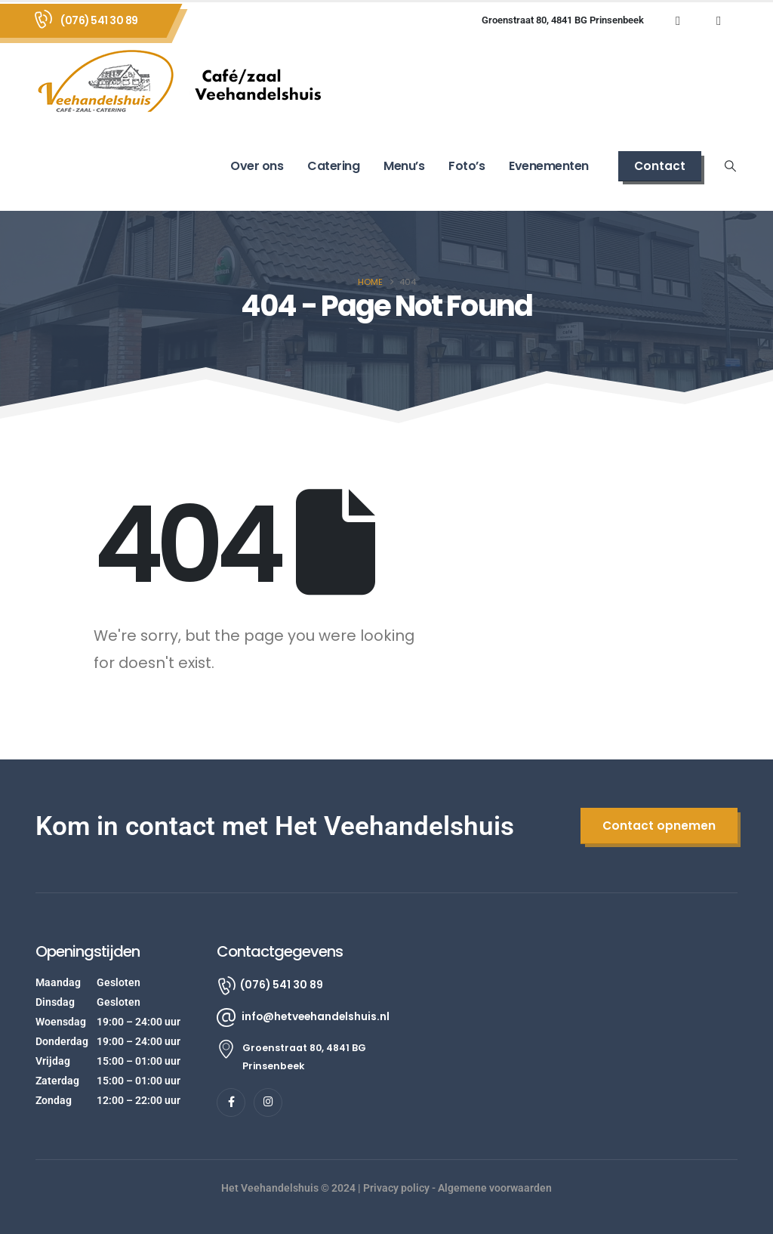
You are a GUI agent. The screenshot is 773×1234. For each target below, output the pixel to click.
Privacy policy (396, 1188)
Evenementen (549, 166)
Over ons (256, 166)
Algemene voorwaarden (495, 1188)
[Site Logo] (186, 80)
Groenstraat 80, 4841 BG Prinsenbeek (563, 20)
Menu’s (403, 166)
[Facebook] (678, 20)
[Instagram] (719, 20)
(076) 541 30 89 (99, 20)
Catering (333, 166)
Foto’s (466, 166)
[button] (659, 166)
